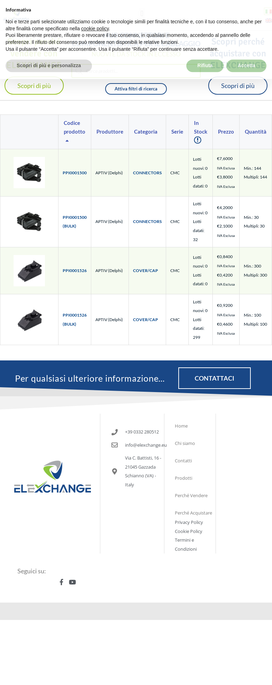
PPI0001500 (75, 172)
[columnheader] (75, 132)
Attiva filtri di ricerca (136, 88)
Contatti (183, 460)
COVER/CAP (145, 270)
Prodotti (183, 478)
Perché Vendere (191, 495)
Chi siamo (185, 443)
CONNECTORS (147, 172)
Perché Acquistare (193, 513)
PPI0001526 (75, 270)
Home (181, 426)
